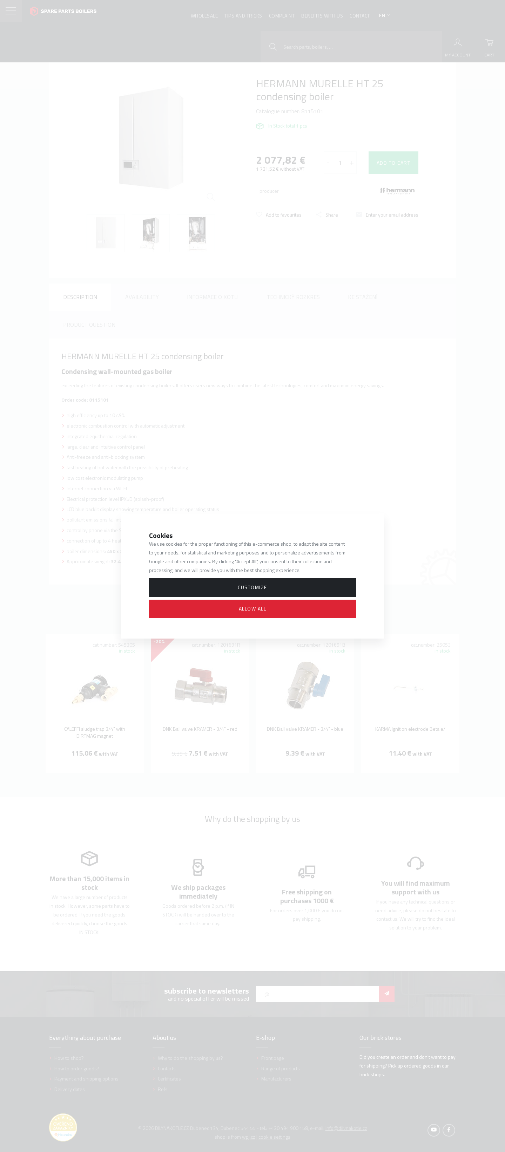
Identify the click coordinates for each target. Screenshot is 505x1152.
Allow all (253, 608)
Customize (252, 587)
